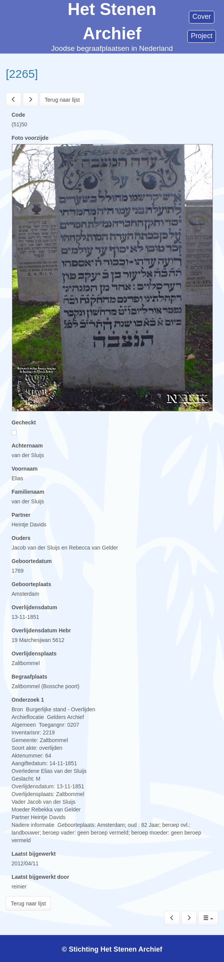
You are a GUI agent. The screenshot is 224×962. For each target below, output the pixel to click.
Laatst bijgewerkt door (40, 877)
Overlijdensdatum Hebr (41, 630)
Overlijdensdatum (34, 607)
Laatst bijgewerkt (34, 854)
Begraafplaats (29, 677)
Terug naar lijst (62, 100)
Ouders (21, 538)
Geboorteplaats (31, 584)
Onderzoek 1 (28, 700)
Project (201, 36)
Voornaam (24, 469)
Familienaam (28, 492)
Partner (21, 515)
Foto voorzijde (30, 138)
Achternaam (27, 445)
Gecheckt (24, 422)
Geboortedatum (32, 561)
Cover (201, 16)
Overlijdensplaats (34, 653)
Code (18, 115)
